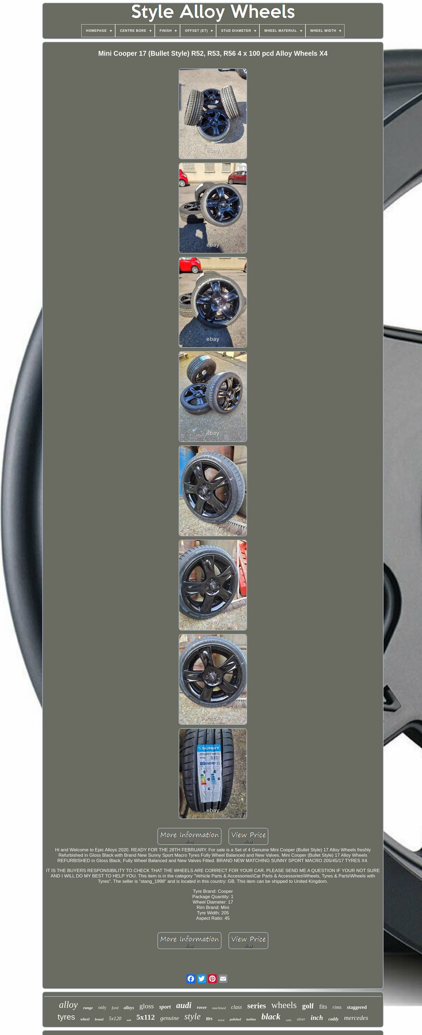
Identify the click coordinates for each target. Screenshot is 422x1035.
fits (323, 1006)
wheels (284, 1005)
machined (219, 1008)
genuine (169, 1018)
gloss (146, 1006)
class (236, 1007)
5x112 (145, 1017)
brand (99, 1019)
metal (221, 1020)
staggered (357, 1007)
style (192, 1016)
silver (301, 1019)
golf (308, 1006)
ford (115, 1008)
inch (317, 1017)
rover (202, 1007)
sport (165, 1006)
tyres (66, 1016)
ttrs (209, 1018)
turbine (251, 1019)
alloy (68, 1004)
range (88, 1008)
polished (235, 1019)
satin (288, 1020)
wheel (84, 1019)
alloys (129, 1007)
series (256, 1005)
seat (129, 1020)
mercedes (356, 1017)
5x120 (115, 1018)
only (102, 1007)
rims (337, 1007)
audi (184, 1005)
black (270, 1016)
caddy (333, 1019)
